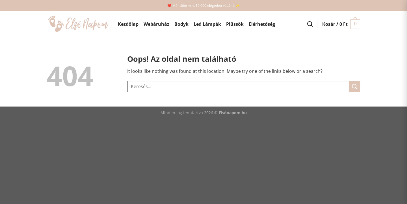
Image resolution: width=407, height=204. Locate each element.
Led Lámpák (207, 24)
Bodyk (181, 24)
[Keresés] (310, 24)
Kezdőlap (128, 24)
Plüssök (235, 24)
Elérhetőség (262, 24)
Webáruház (156, 24)
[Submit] (354, 86)
